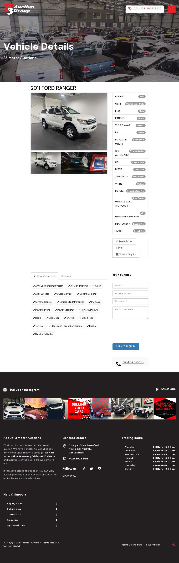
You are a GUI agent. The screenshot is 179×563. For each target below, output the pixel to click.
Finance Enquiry (126, 254)
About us (12, 519)
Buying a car (14, 503)
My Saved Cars (16, 525)
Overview (66, 276)
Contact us (14, 514)
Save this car (124, 241)
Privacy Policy (153, 545)
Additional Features (44, 276)
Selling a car (14, 508)
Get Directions (76, 453)
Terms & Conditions (132, 545)
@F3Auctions (166, 389)
